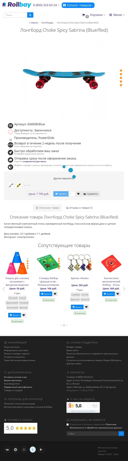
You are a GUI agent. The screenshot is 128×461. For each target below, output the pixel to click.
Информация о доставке (16, 350)
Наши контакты (12, 347)
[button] (93, 15)
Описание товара (47, 207)
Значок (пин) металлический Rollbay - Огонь (112, 281)
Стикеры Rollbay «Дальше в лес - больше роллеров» (49, 281)
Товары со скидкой (13, 390)
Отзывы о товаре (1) (79, 207)
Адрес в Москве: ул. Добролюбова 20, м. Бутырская (91, 387)
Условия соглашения (14, 357)
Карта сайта (72, 350)
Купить (15, 315)
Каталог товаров (78, 5)
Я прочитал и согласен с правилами (94, 426)
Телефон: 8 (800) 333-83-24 (79, 377)
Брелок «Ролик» (81, 278)
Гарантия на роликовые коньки (19, 360)
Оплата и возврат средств (17, 353)
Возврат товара (74, 347)
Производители (12, 383)
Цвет (18, 293)
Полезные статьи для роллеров (19, 403)
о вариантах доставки (34, 161)
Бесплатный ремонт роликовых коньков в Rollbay (28, 407)
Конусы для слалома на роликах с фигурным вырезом (18, 281)
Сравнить (90, 193)
